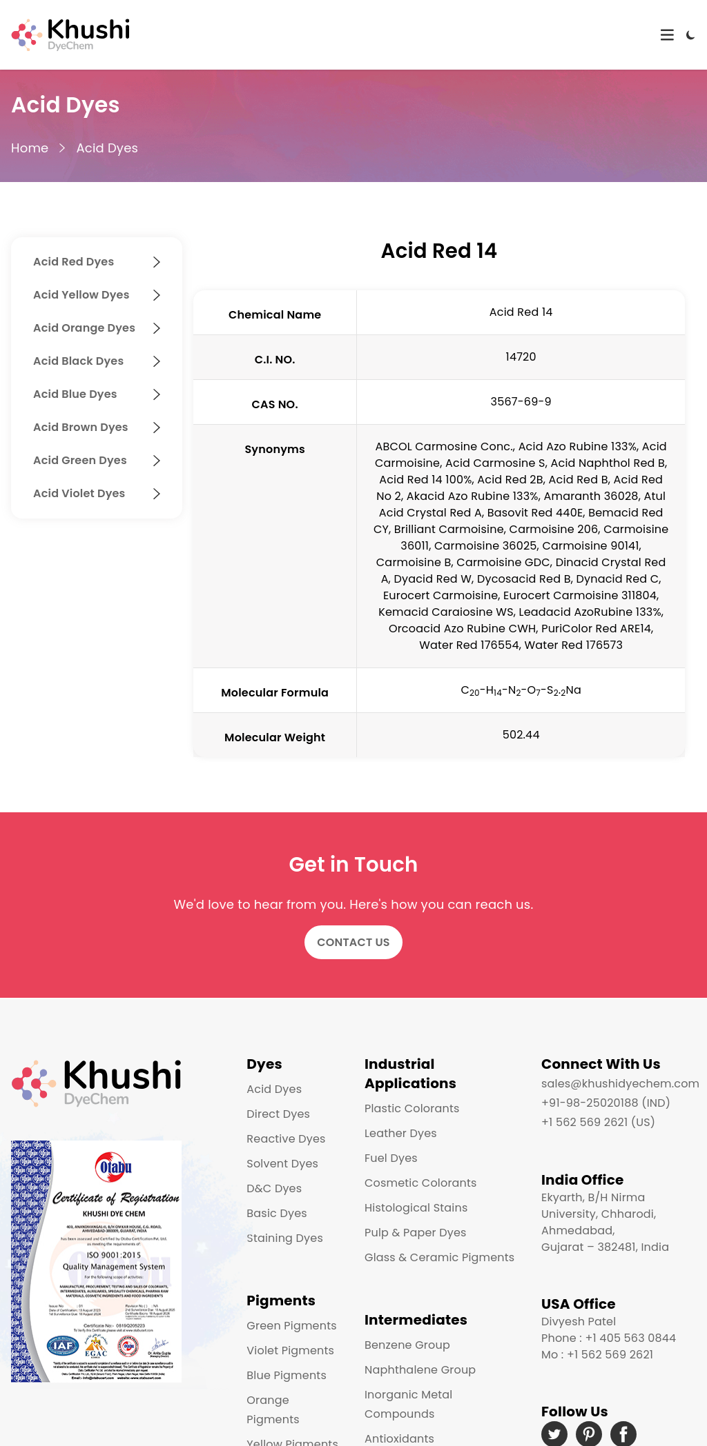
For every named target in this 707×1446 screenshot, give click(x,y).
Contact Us (353, 942)
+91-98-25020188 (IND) (605, 1103)
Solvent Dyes (282, 1164)
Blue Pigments (286, 1375)
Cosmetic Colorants (421, 1183)
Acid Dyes (107, 148)
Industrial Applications (410, 1073)
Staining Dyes (284, 1238)
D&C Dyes (274, 1188)
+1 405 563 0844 (630, 1338)
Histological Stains (416, 1208)
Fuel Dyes (391, 1158)
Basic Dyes (276, 1213)
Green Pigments (291, 1326)
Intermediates (416, 1319)
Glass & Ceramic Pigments (439, 1257)
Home (29, 148)
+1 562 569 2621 (610, 1355)
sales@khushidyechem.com (620, 1084)
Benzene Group (407, 1345)
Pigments (281, 1300)
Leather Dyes (401, 1133)
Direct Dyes (278, 1114)
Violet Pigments (290, 1350)
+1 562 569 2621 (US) (598, 1122)
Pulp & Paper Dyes (416, 1233)
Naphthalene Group (420, 1370)
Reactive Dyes (285, 1139)
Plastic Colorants (412, 1108)
